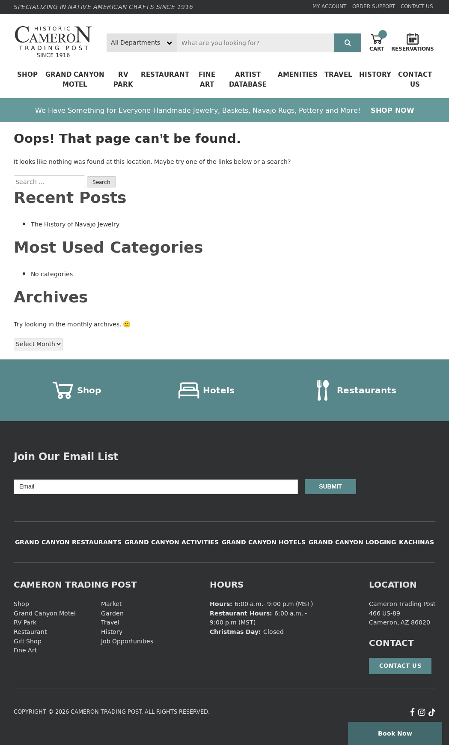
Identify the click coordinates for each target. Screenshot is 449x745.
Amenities (298, 74)
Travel (338, 74)
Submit (330, 486)
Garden (112, 613)
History (375, 74)
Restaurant (165, 74)
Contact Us (417, 6)
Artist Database (248, 79)
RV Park (123, 79)
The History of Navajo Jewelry (75, 224)
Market (111, 603)
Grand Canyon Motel (74, 79)
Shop (27, 74)
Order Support (373, 6)
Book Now (395, 733)
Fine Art (207, 79)
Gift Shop (28, 641)
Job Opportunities (127, 641)
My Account (329, 6)
